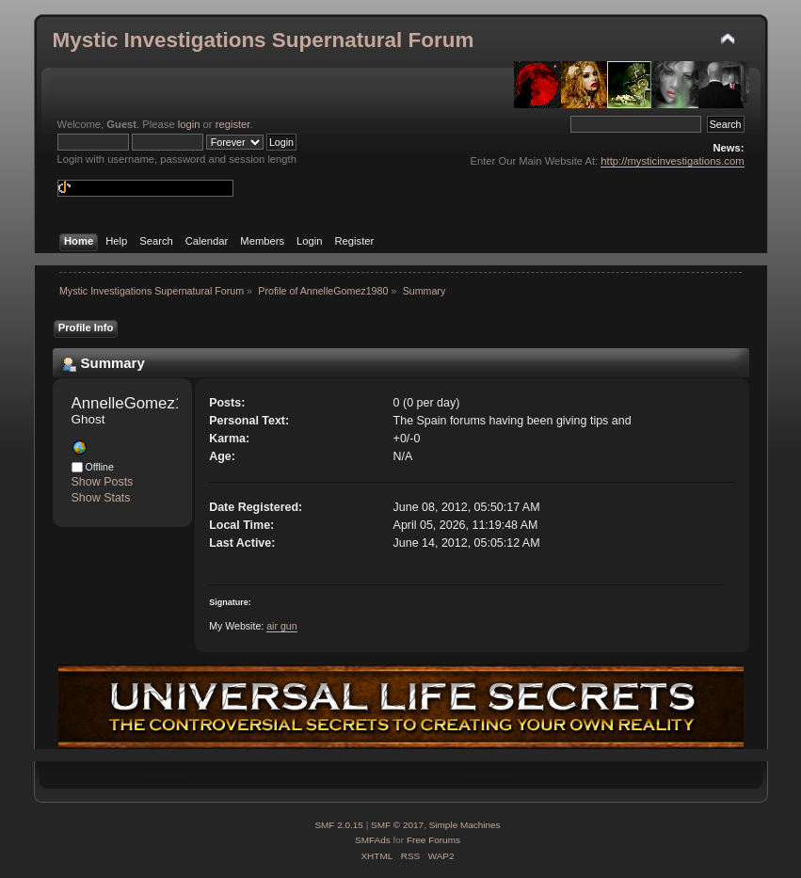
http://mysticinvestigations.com (672, 161)
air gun (281, 625)
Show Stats (101, 497)
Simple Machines (465, 825)
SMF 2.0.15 (338, 825)
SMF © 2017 (397, 825)
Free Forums (433, 840)
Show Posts (103, 481)
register (233, 124)
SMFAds (373, 840)
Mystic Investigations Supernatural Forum (263, 40)
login (189, 124)
